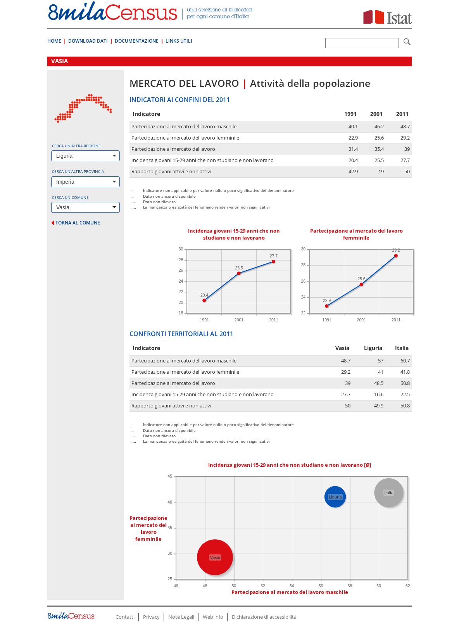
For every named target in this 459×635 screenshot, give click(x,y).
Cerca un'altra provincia (78, 171)
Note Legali (181, 616)
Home (54, 41)
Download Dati (88, 41)
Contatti (125, 616)
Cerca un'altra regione (76, 145)
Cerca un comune (70, 197)
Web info (213, 616)
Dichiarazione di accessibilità (264, 616)
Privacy (151, 616)
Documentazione (137, 41)
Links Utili (179, 41)
